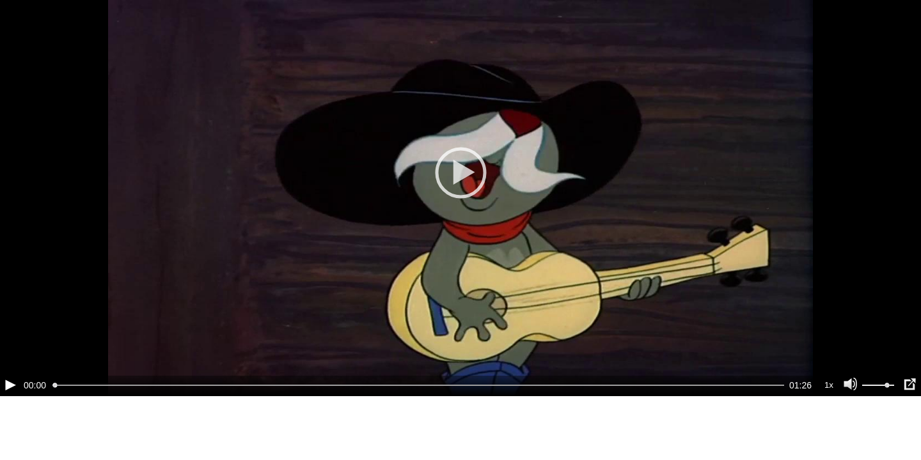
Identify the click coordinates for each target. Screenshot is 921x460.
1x (828, 385)
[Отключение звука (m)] (850, 384)
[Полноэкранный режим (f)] (909, 384)
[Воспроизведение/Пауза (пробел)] (10, 384)
